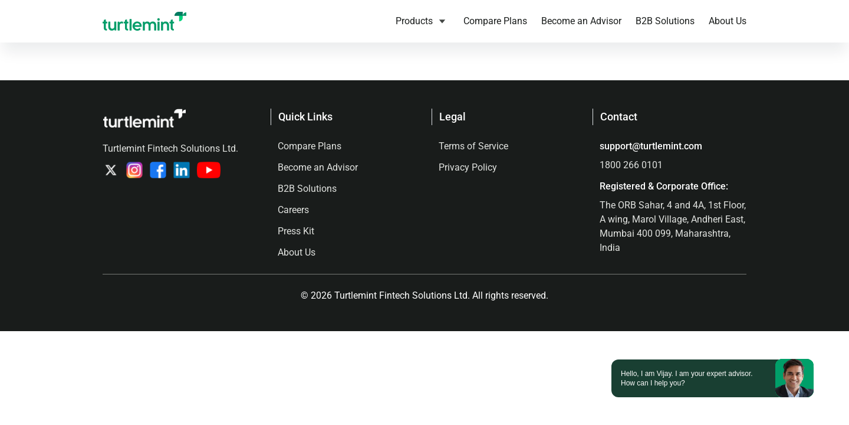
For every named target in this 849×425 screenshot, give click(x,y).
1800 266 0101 (631, 165)
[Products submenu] (442, 21)
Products (414, 21)
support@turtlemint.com (651, 146)
